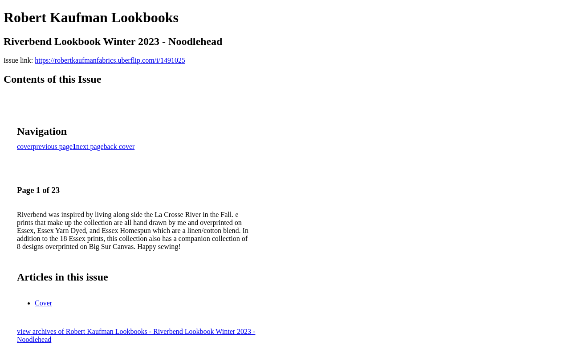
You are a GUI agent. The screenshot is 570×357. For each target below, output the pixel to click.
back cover (119, 146)
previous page (53, 146)
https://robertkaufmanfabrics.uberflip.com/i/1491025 (110, 60)
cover (25, 146)
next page (90, 146)
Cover (43, 303)
